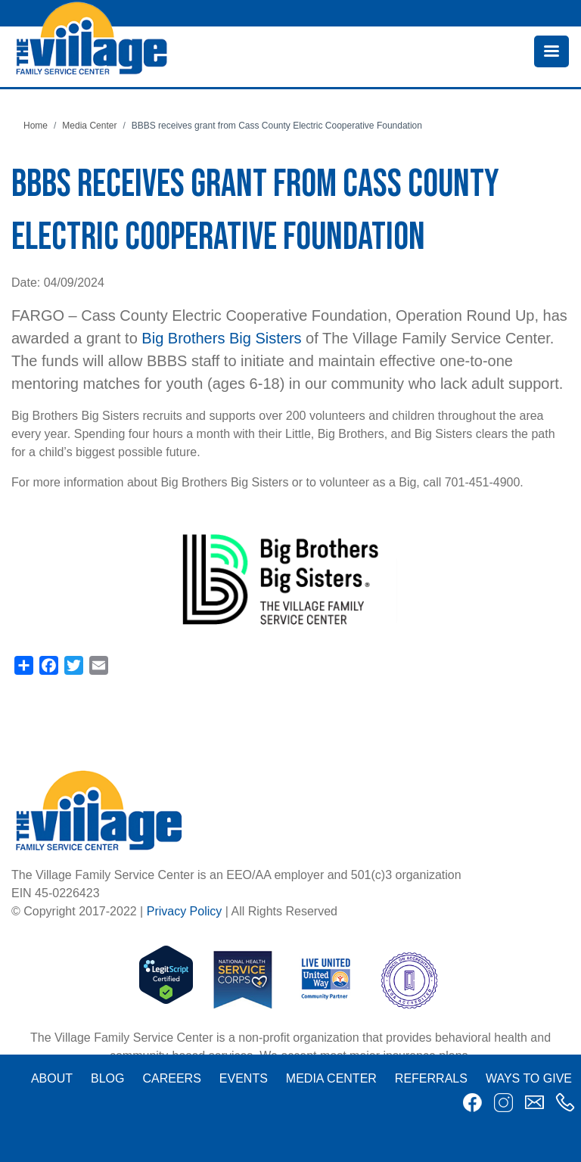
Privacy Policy (184, 911)
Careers (171, 1078)
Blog (107, 1078)
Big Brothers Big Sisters (221, 338)
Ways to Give (529, 1078)
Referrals (431, 1078)
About (52, 1078)
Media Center (89, 125)
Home (35, 125)
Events (243, 1078)
